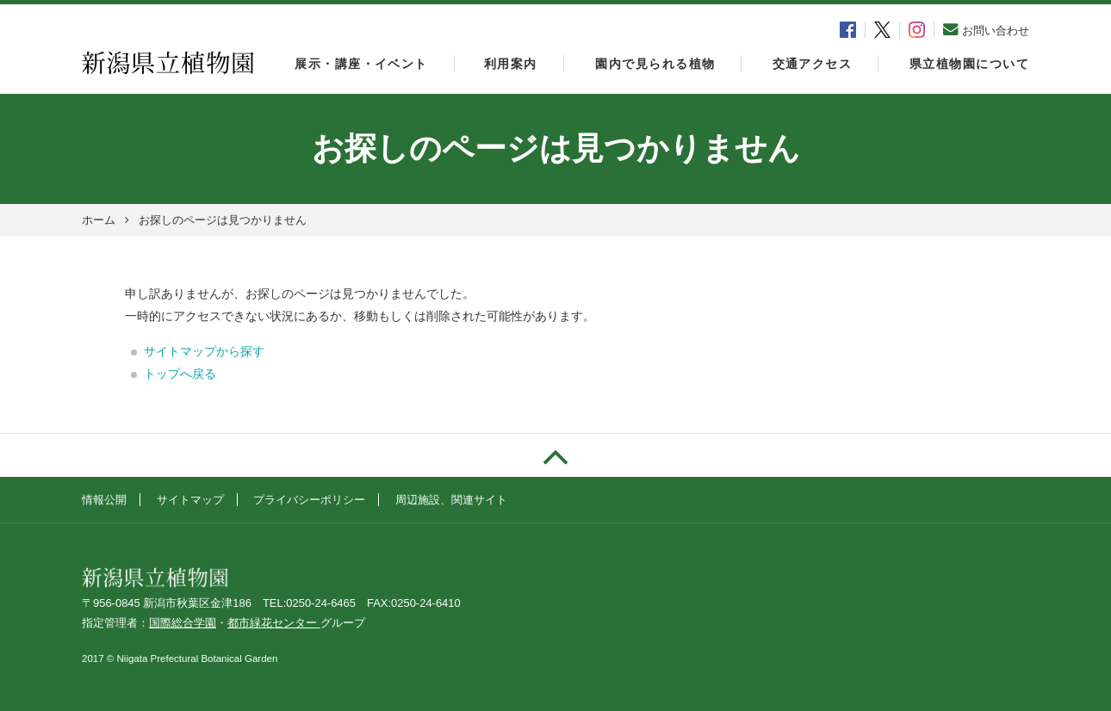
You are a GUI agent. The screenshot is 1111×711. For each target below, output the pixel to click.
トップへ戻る (180, 373)
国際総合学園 (182, 622)
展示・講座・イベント (361, 64)
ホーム (98, 219)
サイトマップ (190, 499)
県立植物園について (969, 64)
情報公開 (104, 499)
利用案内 (510, 64)
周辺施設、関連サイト (451, 499)
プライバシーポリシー (309, 499)
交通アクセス (813, 64)
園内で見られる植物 (655, 64)
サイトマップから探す (204, 351)
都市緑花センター (273, 622)
